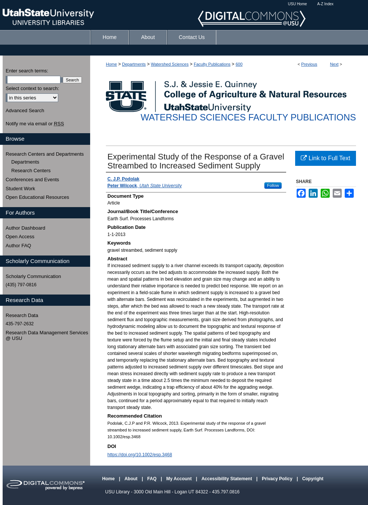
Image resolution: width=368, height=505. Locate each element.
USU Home (297, 4)
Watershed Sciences (170, 64)
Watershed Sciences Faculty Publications (248, 117)
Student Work (20, 188)
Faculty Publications (212, 64)
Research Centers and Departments (45, 154)
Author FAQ (18, 245)
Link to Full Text (325, 158)
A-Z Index (325, 4)
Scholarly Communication (33, 276)
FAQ (152, 478)
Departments (134, 64)
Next (334, 64)
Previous (309, 64)
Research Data (22, 315)
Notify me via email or (35, 124)
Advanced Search (25, 110)
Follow (273, 185)
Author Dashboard (25, 228)
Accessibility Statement (227, 478)
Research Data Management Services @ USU (47, 335)
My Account (179, 478)
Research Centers (31, 170)
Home (111, 64)
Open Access (20, 236)
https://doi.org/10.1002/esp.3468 (139, 454)
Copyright (313, 478)
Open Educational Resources (37, 197)
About (131, 478)
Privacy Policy (278, 478)
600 (238, 64)
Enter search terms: (27, 71)
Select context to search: (32, 88)
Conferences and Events (32, 179)
